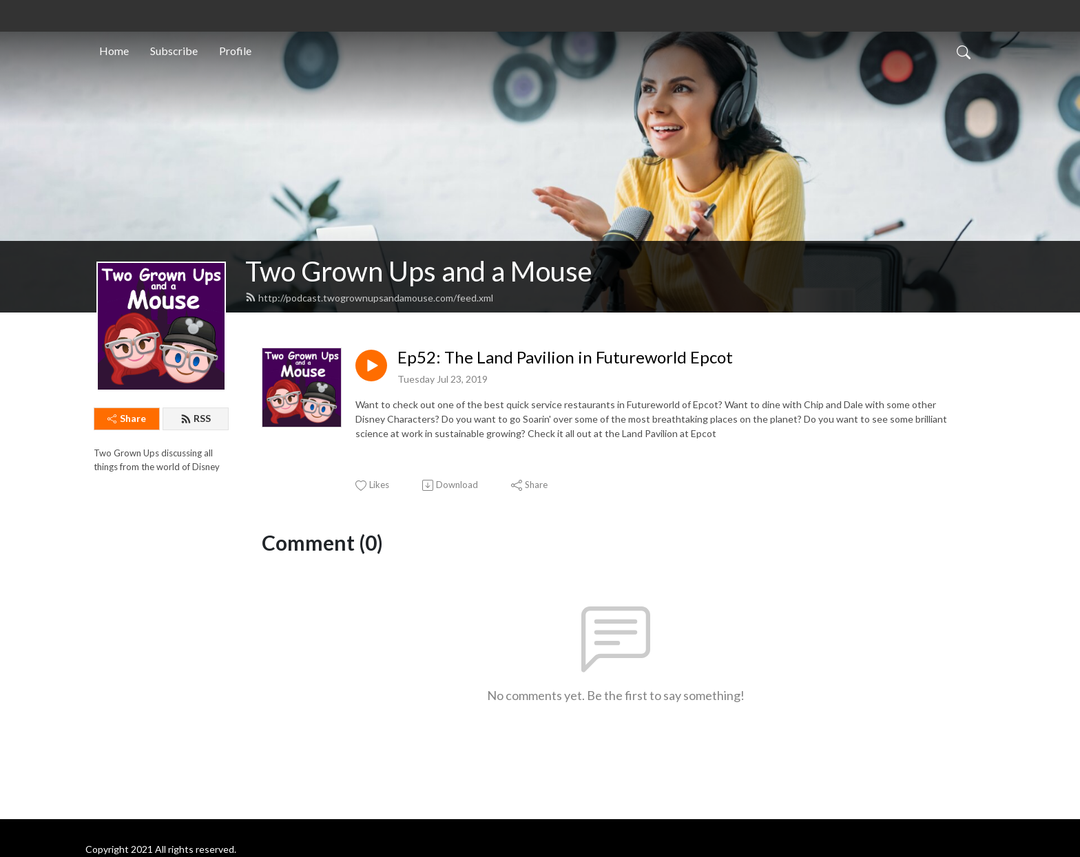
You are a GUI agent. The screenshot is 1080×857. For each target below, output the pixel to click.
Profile (235, 50)
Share (126, 418)
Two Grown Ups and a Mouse (418, 271)
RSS (195, 418)
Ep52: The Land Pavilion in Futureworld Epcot (565, 357)
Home (114, 50)
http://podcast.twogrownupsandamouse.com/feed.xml (369, 298)
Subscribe (174, 50)
